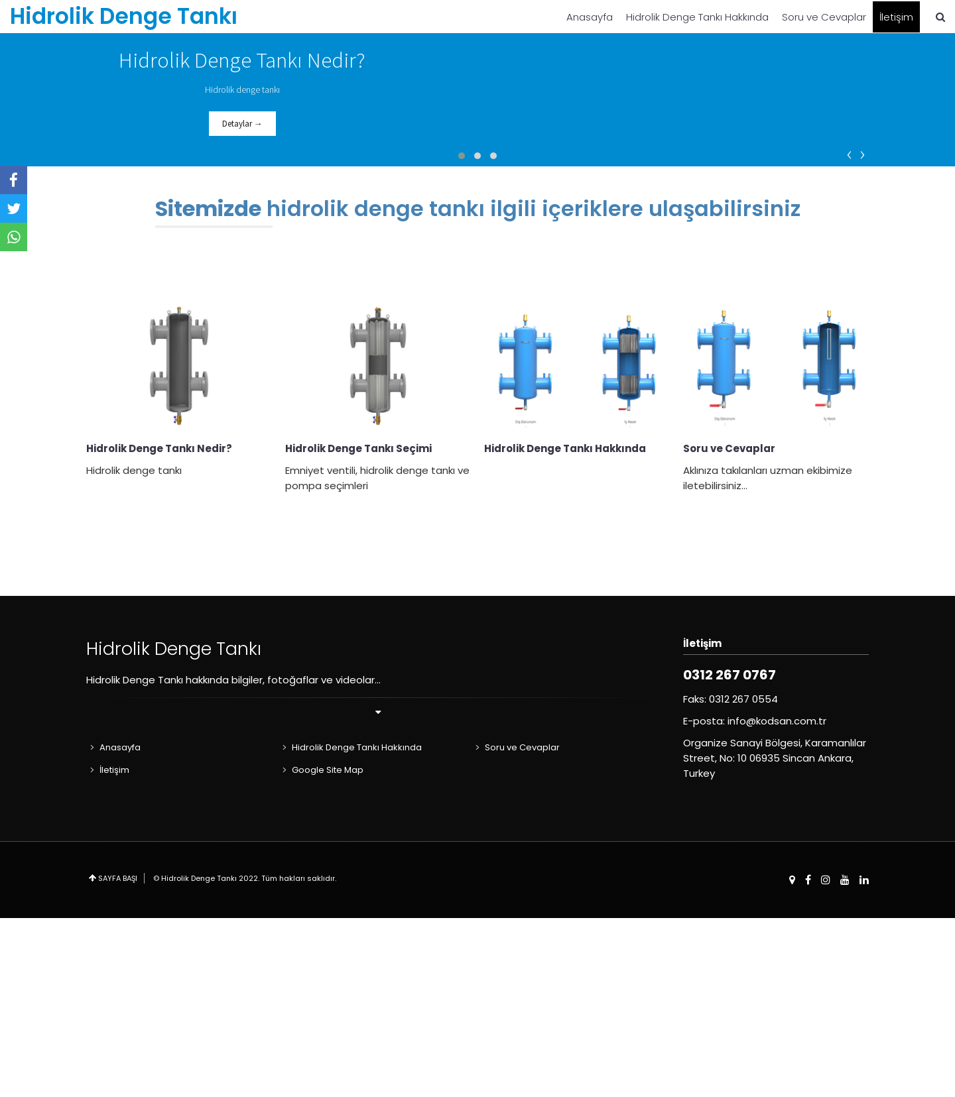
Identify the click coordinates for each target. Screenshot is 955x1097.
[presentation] (850, 331)
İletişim (896, 17)
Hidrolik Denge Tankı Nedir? (159, 627)
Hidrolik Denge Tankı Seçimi (358, 627)
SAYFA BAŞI (117, 1057)
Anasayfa (589, 17)
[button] (462, 334)
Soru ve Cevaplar (824, 17)
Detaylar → (242, 213)
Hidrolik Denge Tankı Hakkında (697, 17)
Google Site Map (327, 949)
